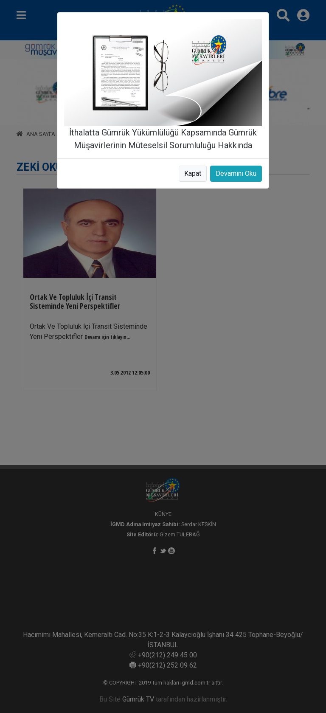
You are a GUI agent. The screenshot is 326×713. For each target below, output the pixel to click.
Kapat (192, 173)
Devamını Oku (236, 173)
